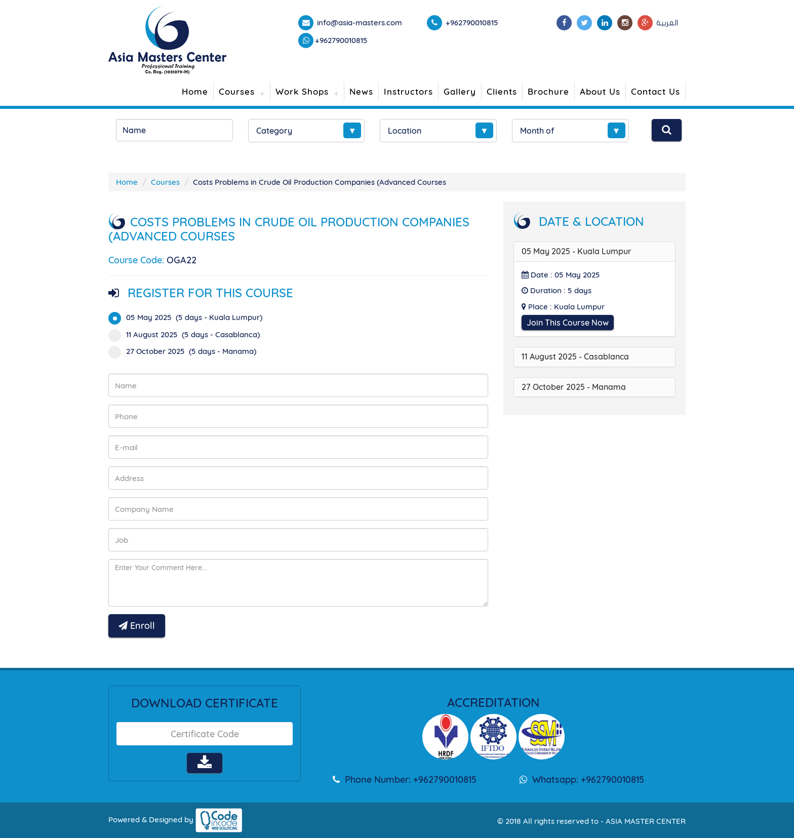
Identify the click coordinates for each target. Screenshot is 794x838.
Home (195, 91)
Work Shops (302, 91)
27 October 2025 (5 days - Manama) (185, 351)
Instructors (408, 91)
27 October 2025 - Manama (574, 387)
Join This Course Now (568, 322)
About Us (600, 91)
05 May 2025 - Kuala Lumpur (576, 251)
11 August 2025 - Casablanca (575, 356)
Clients (502, 91)
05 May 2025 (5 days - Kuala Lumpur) (188, 317)
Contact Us (655, 91)
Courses (237, 91)
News (361, 91)
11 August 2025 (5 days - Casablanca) (187, 334)
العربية (667, 23)
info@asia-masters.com (358, 22)
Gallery (460, 91)
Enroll (136, 625)
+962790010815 (341, 40)
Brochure (548, 91)
